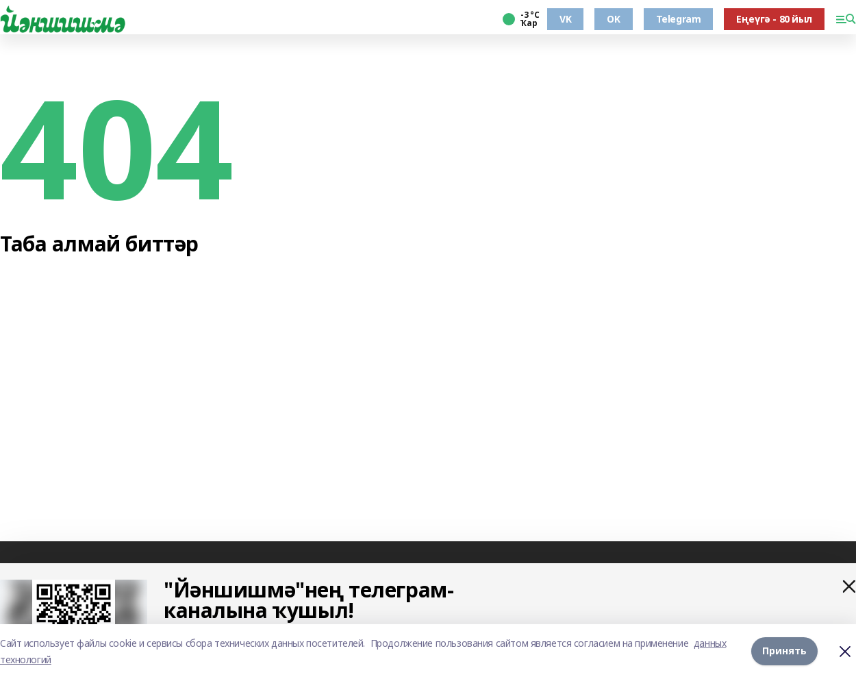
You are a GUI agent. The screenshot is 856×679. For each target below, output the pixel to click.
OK (613, 18)
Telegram (678, 18)
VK (565, 18)
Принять (784, 651)
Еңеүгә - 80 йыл (774, 18)
